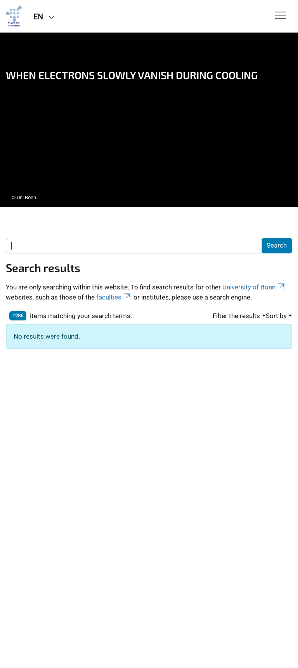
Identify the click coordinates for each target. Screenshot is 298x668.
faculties (114, 297)
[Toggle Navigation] (280, 16)
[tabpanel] (149, 120)
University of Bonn (254, 287)
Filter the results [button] (236, 316)
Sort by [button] (276, 316)
